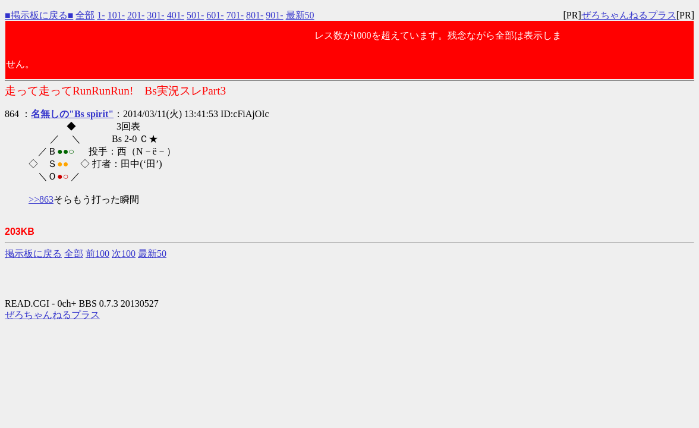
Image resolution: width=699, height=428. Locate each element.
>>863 (41, 199)
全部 (85, 15)
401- (175, 15)
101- (116, 15)
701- (235, 15)
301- (155, 15)
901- (274, 15)
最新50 (300, 15)
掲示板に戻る (33, 253)
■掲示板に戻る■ (39, 15)
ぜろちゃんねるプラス (628, 15)
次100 (124, 253)
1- (101, 15)
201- (135, 15)
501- (195, 15)
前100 (97, 253)
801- (254, 15)
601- (214, 15)
